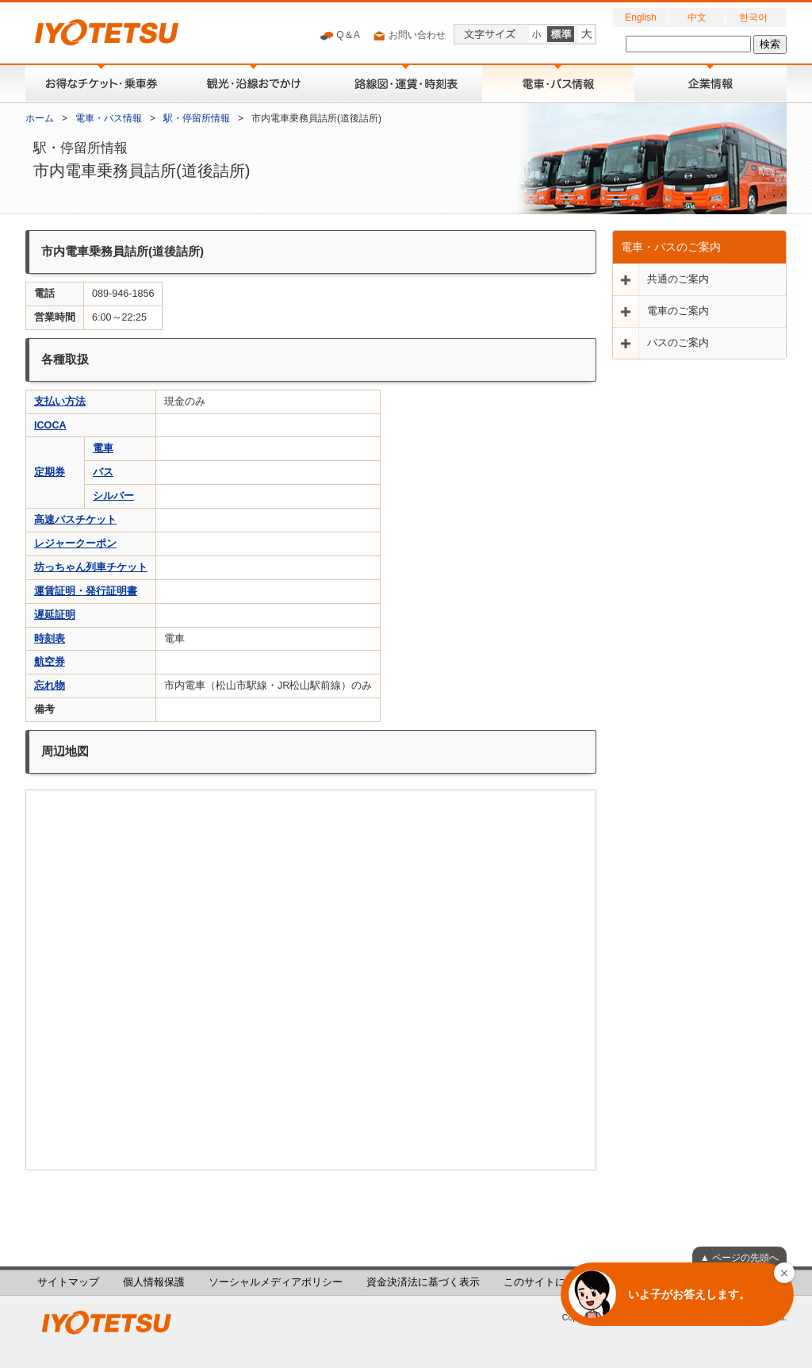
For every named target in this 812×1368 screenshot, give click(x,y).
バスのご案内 (678, 342)
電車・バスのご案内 (671, 246)
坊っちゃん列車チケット (90, 567)
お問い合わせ (409, 36)
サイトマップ (68, 1282)
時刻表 (49, 638)
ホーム (39, 118)
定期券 (49, 472)
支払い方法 (60, 401)
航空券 (49, 661)
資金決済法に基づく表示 (423, 1282)
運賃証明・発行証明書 (85, 591)
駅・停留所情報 (196, 118)
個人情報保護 (154, 1282)
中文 (697, 17)
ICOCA (50, 425)
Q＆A (340, 36)
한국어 (753, 17)
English (640, 17)
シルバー (113, 495)
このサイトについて (550, 1282)
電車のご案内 (678, 311)
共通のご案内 (678, 279)
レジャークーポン (75, 543)
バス (103, 472)
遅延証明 (54, 615)
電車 (103, 448)
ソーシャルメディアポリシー (276, 1282)
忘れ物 (49, 685)
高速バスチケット (75, 519)
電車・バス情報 (108, 118)
